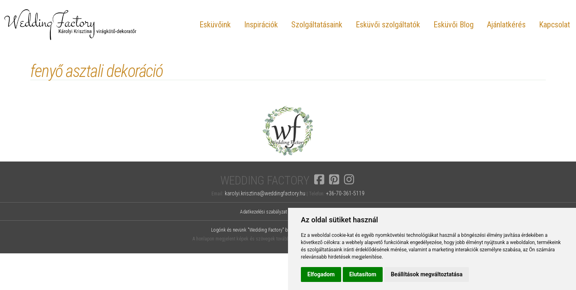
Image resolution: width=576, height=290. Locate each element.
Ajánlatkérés (506, 24)
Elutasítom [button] (362, 274)
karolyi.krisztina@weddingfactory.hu (265, 193)
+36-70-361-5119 (345, 193)
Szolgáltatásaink (316, 24)
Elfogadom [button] (321, 274)
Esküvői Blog (453, 24)
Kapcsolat (554, 24)
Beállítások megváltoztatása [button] (426, 274)
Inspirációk (261, 24)
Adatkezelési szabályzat (263, 212)
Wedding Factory (264, 180)
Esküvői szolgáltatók (388, 24)
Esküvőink (215, 24)
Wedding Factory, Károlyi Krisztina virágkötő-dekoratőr (70, 24)
